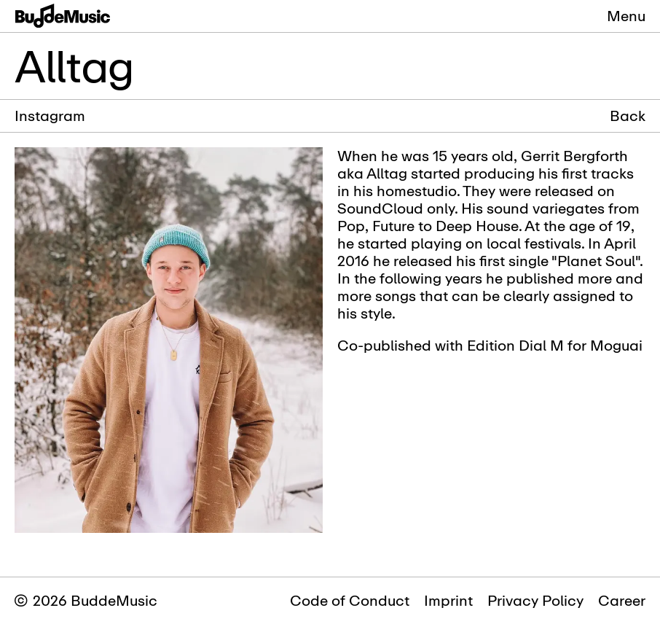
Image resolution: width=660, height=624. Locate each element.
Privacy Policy (535, 600)
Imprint (448, 600)
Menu (626, 15)
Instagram (50, 115)
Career (621, 600)
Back (627, 116)
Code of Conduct (349, 600)
